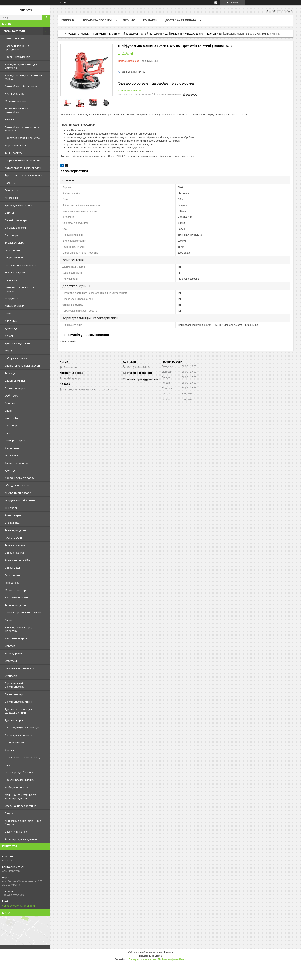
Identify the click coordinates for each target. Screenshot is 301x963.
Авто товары (13, 515)
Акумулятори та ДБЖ (17, 560)
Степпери (11, 675)
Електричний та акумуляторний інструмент (135, 33)
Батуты (9, 212)
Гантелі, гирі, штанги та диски (23, 612)
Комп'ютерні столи (16, 597)
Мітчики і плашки (15, 101)
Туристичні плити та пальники (23, 175)
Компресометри (15, 93)
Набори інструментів (18, 56)
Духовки (10, 335)
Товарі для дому (14, 242)
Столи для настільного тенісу (22, 757)
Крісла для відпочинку (18, 205)
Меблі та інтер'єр (15, 590)
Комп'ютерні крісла (16, 638)
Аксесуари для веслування (21, 839)
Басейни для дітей (16, 831)
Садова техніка (14, 552)
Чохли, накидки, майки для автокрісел (21, 66)
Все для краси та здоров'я (20, 265)
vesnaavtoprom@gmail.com (18, 905)
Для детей (11, 321)
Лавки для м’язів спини (19, 735)
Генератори (12, 190)
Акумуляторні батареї (18, 493)
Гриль (8, 313)
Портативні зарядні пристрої (22, 138)
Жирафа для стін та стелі (200, 33)
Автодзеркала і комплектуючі (23, 168)
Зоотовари (11, 235)
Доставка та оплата (180, 20)
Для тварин (12, 448)
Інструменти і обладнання (21, 500)
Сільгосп (10, 403)
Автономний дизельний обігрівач (19, 289)
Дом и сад (11, 328)
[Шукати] (46, 17)
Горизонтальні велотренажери (15, 685)
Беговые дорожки (16, 227)
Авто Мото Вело (14, 306)
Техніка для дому (15, 272)
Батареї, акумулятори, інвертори (18, 629)
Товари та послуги (13, 31)
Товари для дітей (15, 530)
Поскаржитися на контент (142, 959)
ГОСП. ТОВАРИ (13, 537)
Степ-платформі (14, 742)
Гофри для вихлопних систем (22, 160)
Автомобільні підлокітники (21, 86)
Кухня (8, 350)
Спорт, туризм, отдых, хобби (22, 365)
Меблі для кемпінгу (16, 787)
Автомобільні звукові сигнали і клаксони (23, 128)
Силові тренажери (16, 220)
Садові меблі (12, 567)
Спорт (8, 410)
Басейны (10, 182)
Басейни (10, 433)
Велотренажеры (15, 388)
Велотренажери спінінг (19, 701)
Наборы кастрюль (16, 358)
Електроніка (12, 250)
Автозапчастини (15, 38)
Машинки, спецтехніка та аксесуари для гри (20, 796)
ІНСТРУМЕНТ (12, 455)
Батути (9, 813)
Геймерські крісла (15, 440)
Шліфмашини (173, 33)
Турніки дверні (14, 720)
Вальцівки (11, 280)
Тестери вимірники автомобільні (16, 110)
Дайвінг (9, 750)
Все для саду (12, 522)
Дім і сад (10, 470)
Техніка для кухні (15, 545)
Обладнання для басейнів (20, 805)
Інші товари (12, 507)
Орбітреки (11, 661)
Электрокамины (15, 380)
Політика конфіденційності (172, 959)
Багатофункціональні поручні (23, 727)
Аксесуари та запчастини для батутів (23, 822)
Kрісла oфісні (12, 197)
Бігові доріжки (13, 653)
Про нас (129, 20)
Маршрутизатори (16, 145)
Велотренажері (14, 694)
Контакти (150, 20)
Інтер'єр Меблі (13, 418)
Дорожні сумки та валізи (20, 478)
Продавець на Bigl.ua (150, 956)
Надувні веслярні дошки (19, 780)
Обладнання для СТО (17, 485)
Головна (68, 20)
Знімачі (9, 119)
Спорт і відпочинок (16, 463)
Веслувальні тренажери (19, 668)
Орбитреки (12, 395)
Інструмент (11, 298)
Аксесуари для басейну (19, 772)
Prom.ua (168, 952)
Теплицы (10, 373)
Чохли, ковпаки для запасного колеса (23, 76)
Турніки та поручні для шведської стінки (18, 710)
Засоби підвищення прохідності (17, 47)
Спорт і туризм (14, 257)
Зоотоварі (11, 425)
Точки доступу (13, 153)
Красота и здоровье (17, 343)
